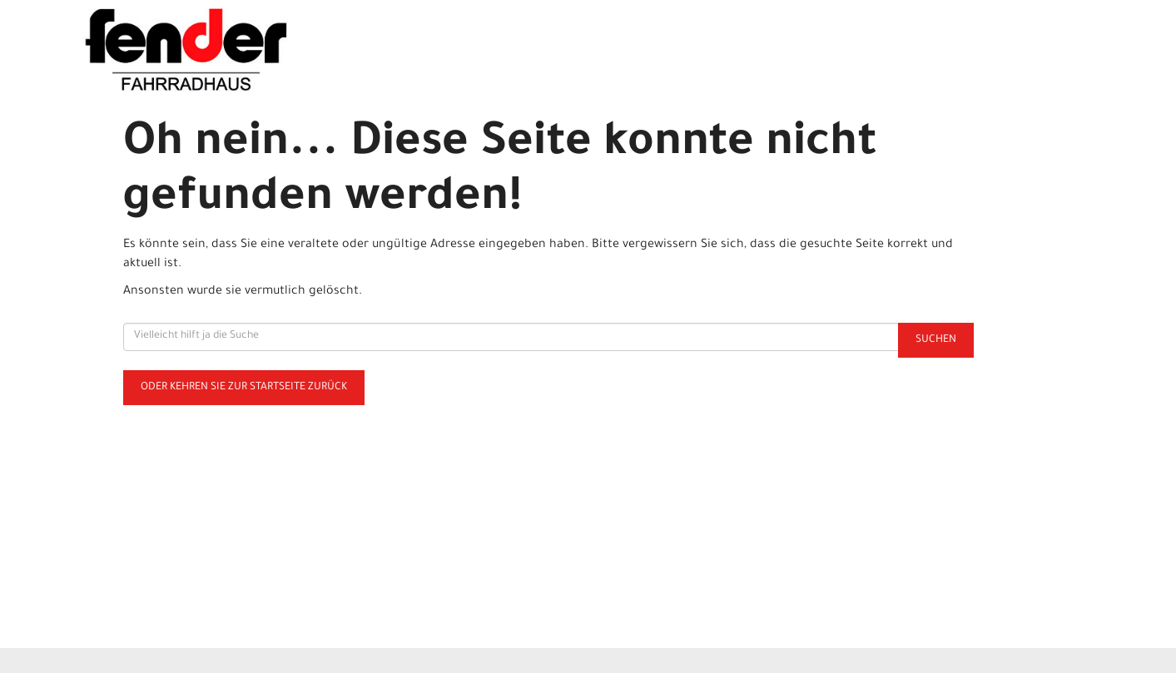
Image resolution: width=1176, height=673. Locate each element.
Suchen (935, 340)
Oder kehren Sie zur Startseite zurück (244, 387)
